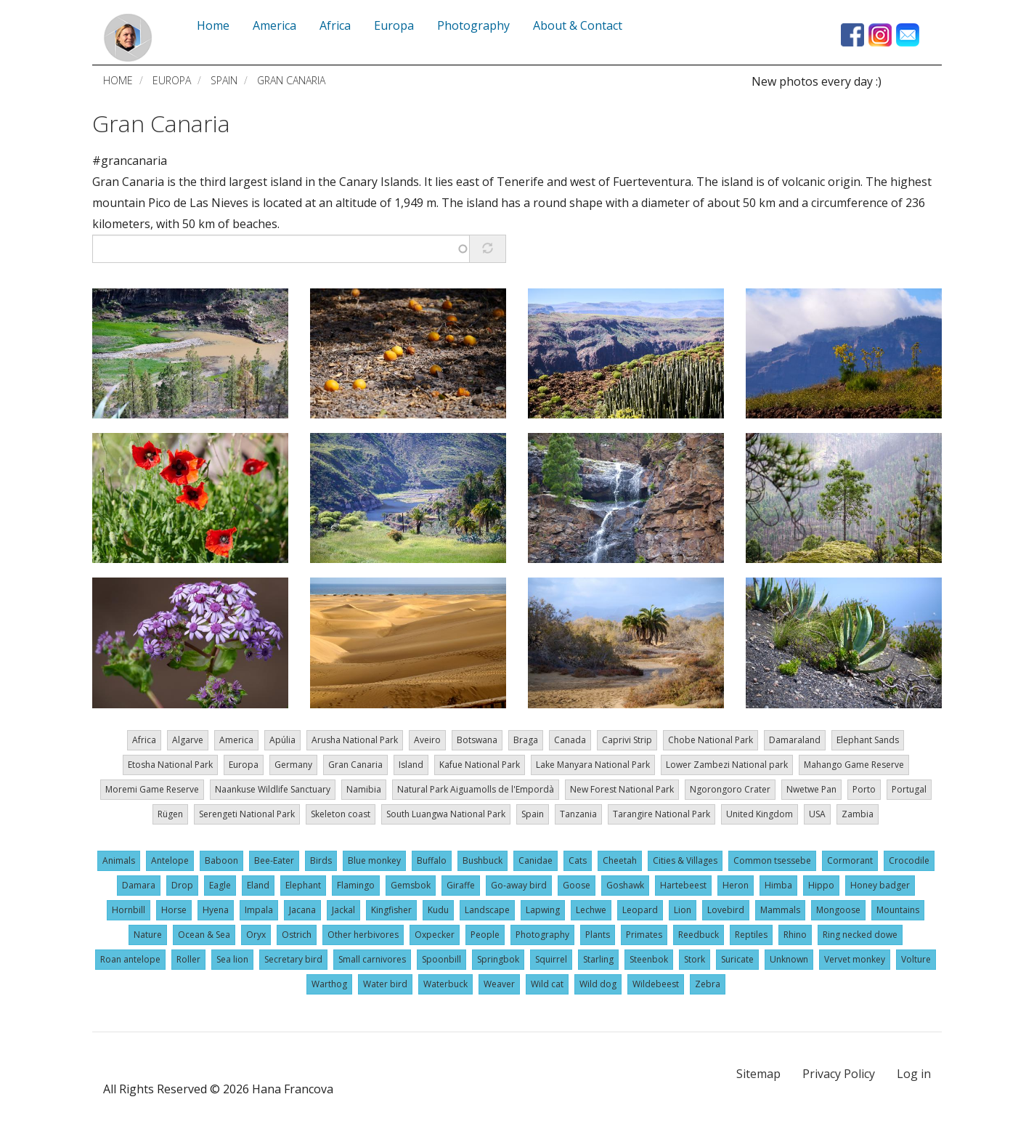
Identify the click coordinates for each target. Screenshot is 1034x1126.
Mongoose (838, 910)
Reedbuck (698, 934)
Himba (778, 885)
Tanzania (578, 814)
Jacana (302, 910)
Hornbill (128, 910)
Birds (321, 860)
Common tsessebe (772, 860)
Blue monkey (374, 860)
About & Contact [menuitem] (577, 25)
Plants (597, 934)
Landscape (487, 910)
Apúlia (282, 740)
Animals (118, 860)
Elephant (303, 885)
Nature (148, 934)
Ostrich (297, 934)
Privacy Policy (838, 1074)
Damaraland (795, 740)
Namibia (363, 789)
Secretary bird (293, 959)
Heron (735, 885)
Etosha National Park (170, 764)
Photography (542, 934)
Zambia (858, 814)
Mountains (897, 910)
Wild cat (547, 984)
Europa (171, 80)
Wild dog (597, 984)
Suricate (737, 959)
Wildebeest (655, 984)
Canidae (535, 860)
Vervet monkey (854, 959)
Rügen (170, 814)
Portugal (909, 789)
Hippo (821, 885)
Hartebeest (683, 885)
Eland (258, 885)
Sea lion (232, 959)
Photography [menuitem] (473, 25)
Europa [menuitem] (394, 25)
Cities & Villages (685, 860)
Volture (916, 959)
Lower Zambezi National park (727, 764)
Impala (259, 910)
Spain (224, 80)
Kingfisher (391, 910)
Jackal (343, 910)
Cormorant (850, 860)
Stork (694, 959)
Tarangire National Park (661, 814)
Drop (182, 885)
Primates (644, 934)
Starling (598, 959)
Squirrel (551, 959)
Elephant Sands (867, 740)
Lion (682, 910)
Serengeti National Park (247, 814)
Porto (864, 789)
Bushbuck (482, 860)
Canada (570, 740)
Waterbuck (445, 984)
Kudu (438, 910)
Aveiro (427, 740)
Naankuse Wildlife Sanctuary (272, 789)
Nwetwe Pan (811, 789)
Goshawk (625, 885)
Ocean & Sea (204, 934)
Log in (914, 1074)
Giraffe (461, 885)
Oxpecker (435, 934)
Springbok (498, 959)
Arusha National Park (355, 740)
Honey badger (880, 885)
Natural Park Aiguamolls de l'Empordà (475, 789)
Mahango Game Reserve (854, 764)
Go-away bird (519, 885)
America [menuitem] (274, 25)
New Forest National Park (622, 789)
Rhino (795, 934)
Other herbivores (363, 934)
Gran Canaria (161, 123)
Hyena (216, 910)
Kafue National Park (479, 764)
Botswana (477, 740)
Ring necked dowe (860, 934)
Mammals (780, 910)
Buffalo (432, 860)
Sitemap (758, 1074)
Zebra (707, 984)
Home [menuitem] (213, 25)
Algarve (187, 740)
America (236, 740)
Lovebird (725, 910)
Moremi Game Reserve (152, 789)
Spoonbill (441, 959)
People (485, 934)
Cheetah (620, 860)
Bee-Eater (274, 860)
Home (118, 80)
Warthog (329, 984)
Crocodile (909, 860)
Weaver (499, 984)
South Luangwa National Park (445, 814)
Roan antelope (130, 959)
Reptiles (751, 934)
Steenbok (649, 959)
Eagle (220, 885)
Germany (293, 764)
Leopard (640, 910)
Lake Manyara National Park (593, 764)
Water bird (385, 984)
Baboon (221, 860)
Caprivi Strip (627, 740)
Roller (188, 959)
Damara (138, 885)
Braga (525, 740)
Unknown (789, 959)
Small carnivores (372, 959)
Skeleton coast (340, 814)
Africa (144, 740)
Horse (174, 910)
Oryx (256, 934)
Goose (576, 885)
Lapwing (543, 910)
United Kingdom (759, 814)
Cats (578, 860)
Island (411, 764)
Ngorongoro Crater (730, 789)
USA (817, 814)
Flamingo (356, 885)
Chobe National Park (710, 740)
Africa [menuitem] (335, 25)
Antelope (170, 860)
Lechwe (591, 910)
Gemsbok (411, 885)
